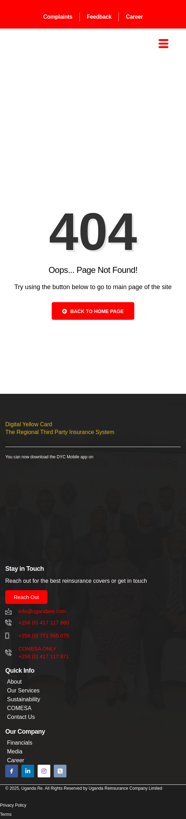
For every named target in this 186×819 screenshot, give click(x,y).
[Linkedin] (27, 771)
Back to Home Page (93, 311)
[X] (60, 771)
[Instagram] (44, 771)
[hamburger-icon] (162, 45)
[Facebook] (11, 771)
